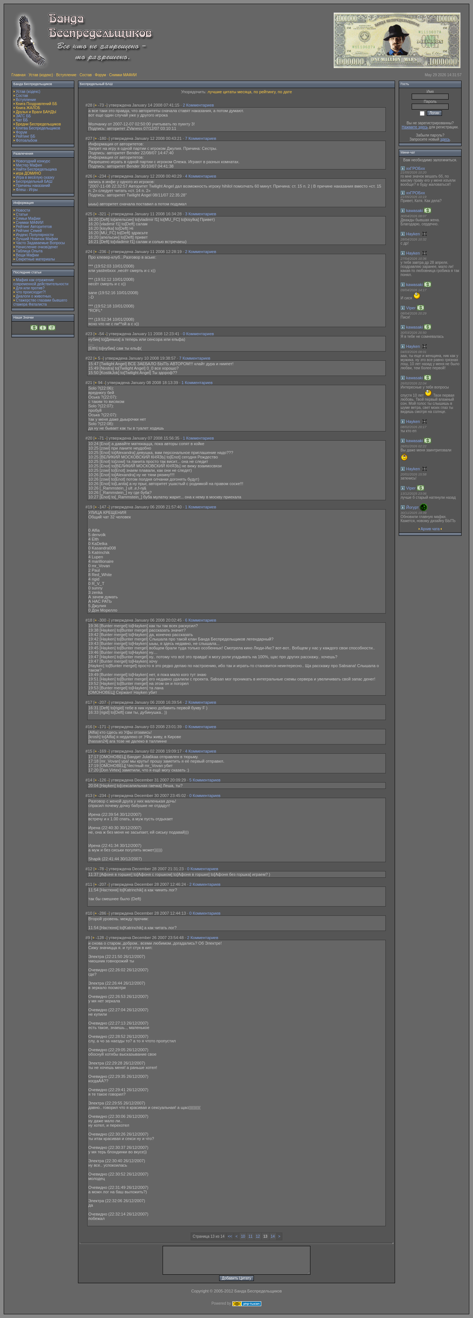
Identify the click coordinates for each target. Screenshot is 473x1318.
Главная (18, 75)
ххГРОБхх (415, 168)
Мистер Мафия (29, 165)
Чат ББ (22, 120)
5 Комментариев (204, 780)
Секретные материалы (35, 259)
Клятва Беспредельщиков (38, 128)
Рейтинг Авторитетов (34, 227)
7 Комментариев (200, 138)
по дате (285, 92)
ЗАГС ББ (23, 116)
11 (250, 1236)
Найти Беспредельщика (36, 169)
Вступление (66, 75)
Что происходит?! (31, 292)
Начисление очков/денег (37, 247)
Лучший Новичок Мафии (37, 239)
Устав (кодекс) (40, 75)
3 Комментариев (200, 214)
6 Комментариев (200, 620)
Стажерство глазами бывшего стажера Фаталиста (40, 302)
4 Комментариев (200, 176)
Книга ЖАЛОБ (28, 108)
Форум (100, 75)
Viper (410, 308)
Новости (23, 210)
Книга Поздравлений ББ (36, 104)
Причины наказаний (33, 186)
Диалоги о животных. (34, 296)
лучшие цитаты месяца (230, 92)
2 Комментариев (198, 105)
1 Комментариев (196, 382)
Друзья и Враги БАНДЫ (36, 112)
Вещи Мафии (27, 255)
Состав (85, 75)
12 (258, 1236)
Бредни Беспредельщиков (38, 124)
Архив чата (430, 529)
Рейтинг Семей (29, 231)
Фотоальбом (26, 140)
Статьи (22, 214)
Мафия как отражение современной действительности (40, 282)
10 (243, 1236)
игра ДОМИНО (28, 173)
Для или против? (30, 288)
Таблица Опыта (29, 251)
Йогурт (412, 507)
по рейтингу (264, 92)
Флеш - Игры (27, 190)
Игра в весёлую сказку (35, 177)
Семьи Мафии (28, 218)
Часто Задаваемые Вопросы (40, 243)
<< (230, 1236)
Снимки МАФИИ (123, 75)
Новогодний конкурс (33, 161)
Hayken (413, 234)
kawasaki (414, 210)
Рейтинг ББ (25, 136)
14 (273, 1236)
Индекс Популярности (35, 235)
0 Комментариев (198, 334)
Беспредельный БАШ (34, 181)
